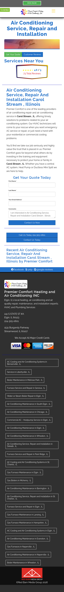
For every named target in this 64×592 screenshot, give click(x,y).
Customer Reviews (32, 54)
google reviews (43, 269)
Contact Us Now (32, 223)
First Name (12, 181)
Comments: (12, 209)
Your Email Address (15, 199)
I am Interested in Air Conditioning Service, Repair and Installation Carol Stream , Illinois (32, 214)
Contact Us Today (32, 240)
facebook (17, 269)
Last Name (12, 190)
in (27, 363)
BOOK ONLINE (32, 3)
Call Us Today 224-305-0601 (32, 235)
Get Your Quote (13, 54)
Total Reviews (32, 73)
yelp (29, 269)
